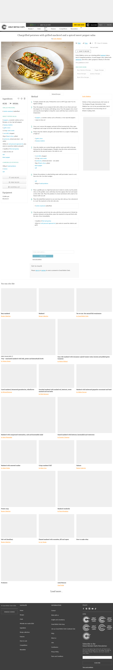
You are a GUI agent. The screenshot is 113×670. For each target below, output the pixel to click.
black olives (10, 136)
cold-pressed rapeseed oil (15, 144)
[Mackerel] (56, 300)
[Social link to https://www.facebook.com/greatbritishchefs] (83, 609)
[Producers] (28, 563)
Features (22, 636)
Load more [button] (55, 591)
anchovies (78, 59)
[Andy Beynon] (85, 563)
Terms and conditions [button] (37, 259)
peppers (6, 120)
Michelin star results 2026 (27, 623)
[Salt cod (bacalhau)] (19, 526)
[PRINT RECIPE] (21, 99)
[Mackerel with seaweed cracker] (19, 452)
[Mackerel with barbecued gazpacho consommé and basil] (94, 376)
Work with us (55, 615)
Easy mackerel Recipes (84, 70)
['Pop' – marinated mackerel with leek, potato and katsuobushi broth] (28, 337)
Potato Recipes (81, 74)
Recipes (22, 615)
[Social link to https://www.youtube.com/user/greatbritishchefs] (92, 609)
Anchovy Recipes (95, 74)
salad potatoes (12, 166)
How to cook (23, 641)
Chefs (21, 619)
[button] (31, 29)
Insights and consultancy (58, 619)
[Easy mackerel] (19, 300)
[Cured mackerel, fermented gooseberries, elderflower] (19, 376)
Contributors (54, 647)
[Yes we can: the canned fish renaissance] (94, 300)
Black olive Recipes (83, 77)
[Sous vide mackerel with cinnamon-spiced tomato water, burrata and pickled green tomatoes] (85, 337)
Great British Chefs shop (58, 624)
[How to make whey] (94, 526)
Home (21, 610)
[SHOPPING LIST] (24, 99)
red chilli (6, 133)
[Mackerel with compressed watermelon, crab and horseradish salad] (28, 415)
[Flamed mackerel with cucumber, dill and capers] (56, 526)
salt (4, 154)
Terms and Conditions (57, 656)
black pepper (6, 157)
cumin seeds (10, 130)
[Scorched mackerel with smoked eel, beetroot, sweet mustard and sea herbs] (56, 376)
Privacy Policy (55, 651)
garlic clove (7, 127)
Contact (53, 610)
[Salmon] (94, 452)
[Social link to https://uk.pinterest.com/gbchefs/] (86, 609)
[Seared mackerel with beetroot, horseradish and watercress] (85, 415)
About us (53, 638)
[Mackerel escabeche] (85, 489)
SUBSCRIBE (43, 256)
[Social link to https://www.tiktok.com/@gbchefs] (95, 609)
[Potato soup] (28, 489)
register (43, 270)
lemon (5, 169)
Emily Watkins (57, 38)
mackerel (103, 55)
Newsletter (23, 649)
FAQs (52, 633)
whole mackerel (8, 111)
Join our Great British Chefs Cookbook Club (63, 629)
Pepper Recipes (99, 70)
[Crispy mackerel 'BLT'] (56, 452)
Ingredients (23, 628)
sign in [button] (37, 270)
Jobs (52, 642)
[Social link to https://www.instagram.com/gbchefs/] (89, 609)
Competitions (23, 645)
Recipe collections (25, 632)
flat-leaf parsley (14, 149)
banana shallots (8, 125)
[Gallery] (37, 66)
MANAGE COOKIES (9, 612)
